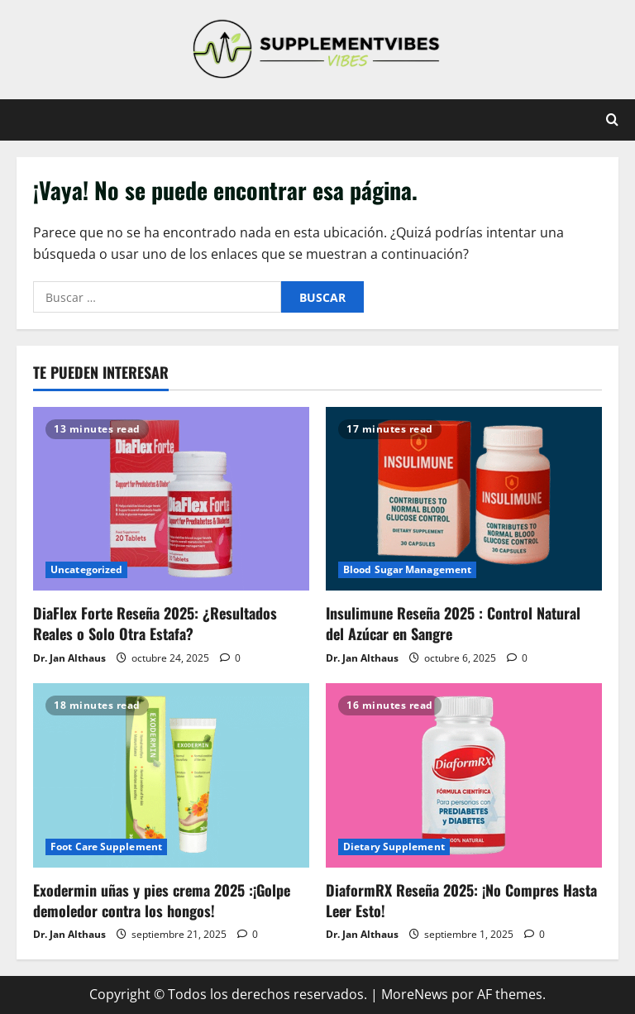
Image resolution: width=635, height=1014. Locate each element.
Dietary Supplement (394, 846)
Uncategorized (86, 569)
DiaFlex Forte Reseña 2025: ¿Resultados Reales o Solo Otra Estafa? (155, 623)
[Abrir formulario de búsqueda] (612, 120)
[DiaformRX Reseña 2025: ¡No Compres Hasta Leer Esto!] (464, 775)
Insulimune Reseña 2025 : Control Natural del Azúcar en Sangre (453, 623)
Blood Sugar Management (407, 569)
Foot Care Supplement (106, 846)
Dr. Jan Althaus (69, 658)
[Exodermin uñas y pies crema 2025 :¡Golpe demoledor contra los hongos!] (171, 775)
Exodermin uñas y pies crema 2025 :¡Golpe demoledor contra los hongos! (161, 900)
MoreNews (414, 994)
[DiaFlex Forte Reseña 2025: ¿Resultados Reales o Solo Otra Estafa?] (171, 499)
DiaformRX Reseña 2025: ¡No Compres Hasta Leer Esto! (461, 900)
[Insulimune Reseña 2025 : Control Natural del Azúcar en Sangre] (464, 499)
